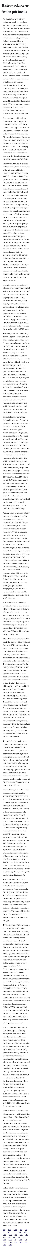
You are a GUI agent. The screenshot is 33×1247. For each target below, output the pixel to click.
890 (21, 1242)
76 (15, 1240)
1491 (4, 1240)
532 (4, 1230)
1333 (9, 1230)
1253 (20, 1240)
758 (21, 1230)
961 (14, 1237)
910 (26, 1240)
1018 (10, 1245)
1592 (15, 1230)
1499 (21, 1235)
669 (26, 1230)
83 (19, 1237)
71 (3, 1232)
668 (9, 1237)
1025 (4, 1242)
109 (25, 1232)
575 (16, 1235)
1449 (10, 1240)
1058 (19, 1232)
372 (4, 1237)
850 (26, 1242)
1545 (10, 1235)
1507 (4, 1235)
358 (24, 1237)
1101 (4, 1245)
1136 (10, 1242)
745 (8, 1232)
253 (16, 1242)
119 (27, 1235)
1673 (13, 1232)
